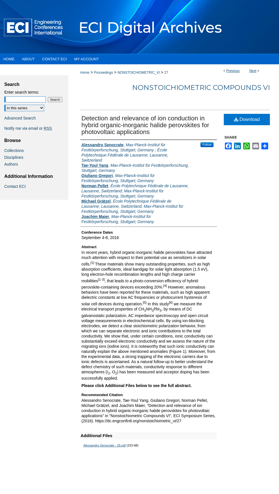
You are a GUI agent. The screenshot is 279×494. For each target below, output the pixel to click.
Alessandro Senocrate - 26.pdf (104, 445)
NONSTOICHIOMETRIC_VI (139, 73)
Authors (11, 164)
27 (166, 73)
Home (84, 73)
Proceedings (103, 73)
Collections (14, 150)
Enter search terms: (21, 92)
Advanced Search (20, 118)
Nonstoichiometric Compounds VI (201, 87)
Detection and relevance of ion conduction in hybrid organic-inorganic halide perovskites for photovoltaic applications (145, 125)
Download (247, 119)
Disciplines (13, 157)
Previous (233, 71)
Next (253, 71)
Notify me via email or (28, 128)
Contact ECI (15, 186)
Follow (207, 144)
